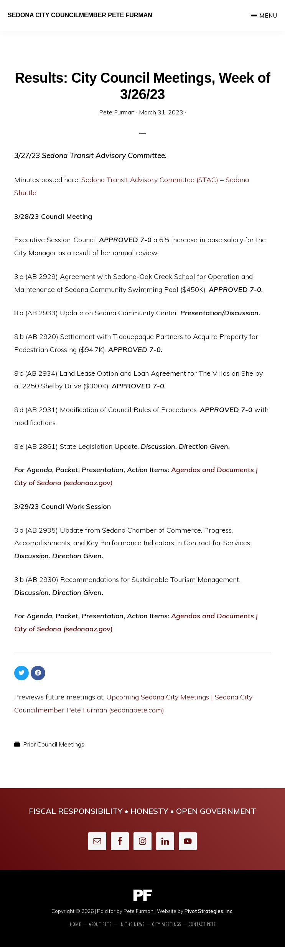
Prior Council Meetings (53, 744)
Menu (268, 15)
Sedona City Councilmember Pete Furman (80, 15)
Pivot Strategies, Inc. (209, 911)
